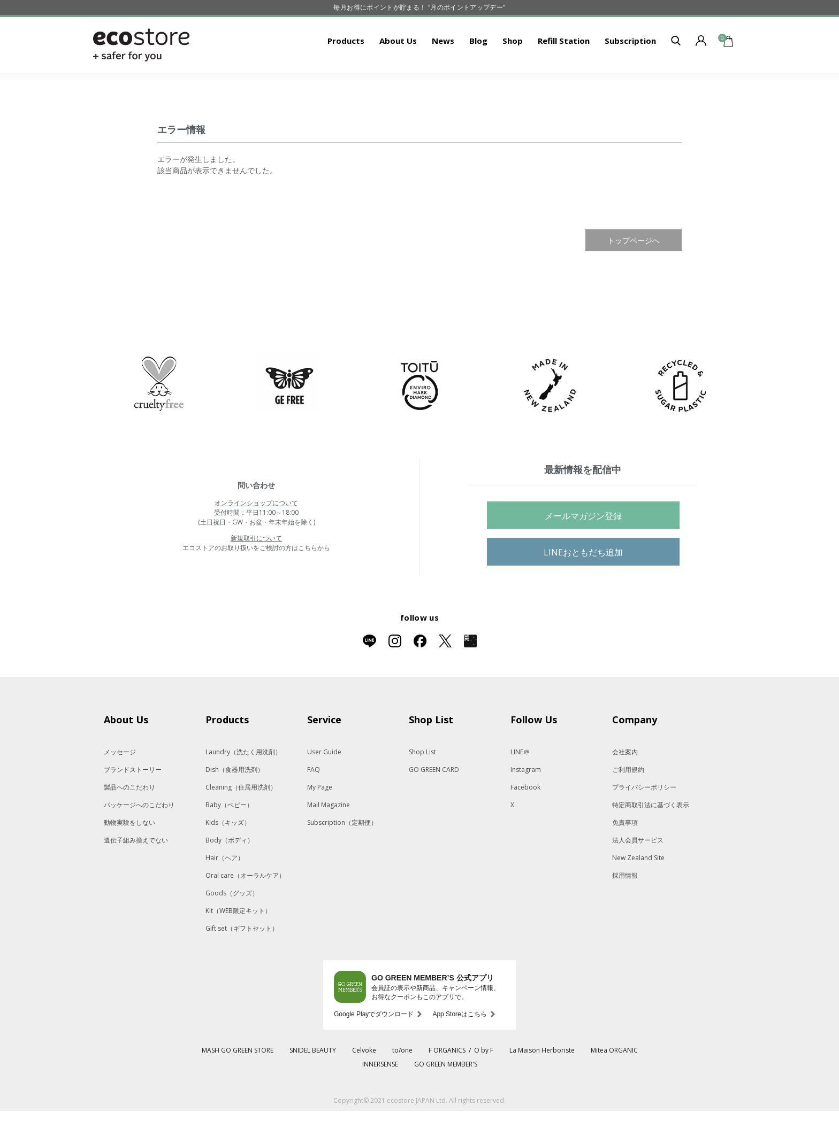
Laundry (243, 785)
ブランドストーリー (133, 802)
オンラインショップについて (256, 535)
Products (345, 73)
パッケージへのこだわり (139, 837)
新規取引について (256, 571)
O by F (483, 1083)
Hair (224, 890)
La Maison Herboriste (542, 1083)
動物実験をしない (129, 855)
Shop (512, 73)
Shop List (422, 785)
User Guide (324, 785)
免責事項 (625, 855)
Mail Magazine (328, 837)
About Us (398, 73)
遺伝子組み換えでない (136, 873)
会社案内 (625, 785)
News (443, 73)
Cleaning (241, 820)
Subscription (630, 73)
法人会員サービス (637, 873)
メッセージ (120, 785)
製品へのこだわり (129, 820)
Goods (231, 926)
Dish (234, 802)
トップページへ (633, 273)
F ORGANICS (447, 1083)
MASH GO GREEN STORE (237, 1083)
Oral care (245, 908)
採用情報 (625, 908)
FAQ (313, 802)
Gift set (241, 961)
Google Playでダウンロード (374, 1047)
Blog (478, 73)
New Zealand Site (638, 890)
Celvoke (364, 1083)
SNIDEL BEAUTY (312, 1083)
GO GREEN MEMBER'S (445, 1097)
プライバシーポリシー (644, 820)
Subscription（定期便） (342, 855)
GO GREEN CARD (434, 802)
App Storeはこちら (459, 1047)
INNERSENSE (380, 1097)
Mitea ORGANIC (614, 1083)
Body (229, 873)
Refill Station (564, 73)
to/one (402, 1083)
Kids (227, 855)
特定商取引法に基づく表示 (650, 837)
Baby (229, 837)
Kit (238, 943)
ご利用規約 (628, 802)
